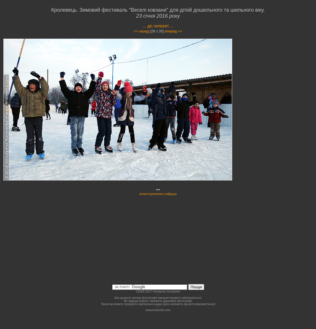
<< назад (141, 31)
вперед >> (173, 31)
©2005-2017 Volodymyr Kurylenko (158, 291)
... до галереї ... (158, 25)
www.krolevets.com (158, 310)
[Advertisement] (279, 89)
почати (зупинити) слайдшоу (158, 194)
